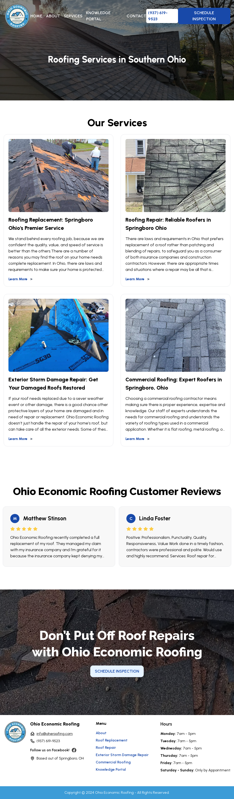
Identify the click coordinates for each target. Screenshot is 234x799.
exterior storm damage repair (122, 755)
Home (36, 15)
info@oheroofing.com (55, 733)
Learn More (20, 279)
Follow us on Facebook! (49, 750)
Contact (136, 15)
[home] (17, 16)
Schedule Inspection (204, 15)
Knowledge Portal (98, 15)
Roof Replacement (112, 740)
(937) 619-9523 (48, 741)
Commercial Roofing (113, 762)
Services (73, 15)
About (53, 15)
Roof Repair (106, 747)
